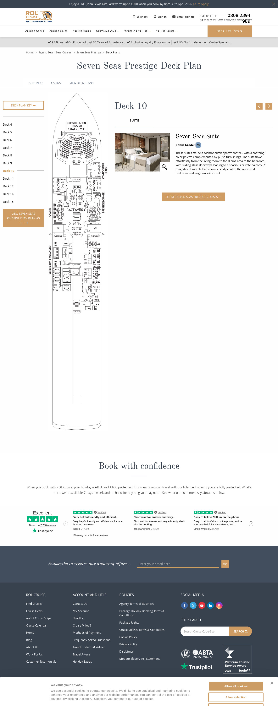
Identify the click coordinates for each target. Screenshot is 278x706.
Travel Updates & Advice (89, 647)
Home (29, 52)
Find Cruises (34, 604)
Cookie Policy (128, 637)
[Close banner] (272, 656)
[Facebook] (184, 605)
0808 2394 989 (239, 15)
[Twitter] (193, 605)
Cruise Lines (58, 31)
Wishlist (140, 17)
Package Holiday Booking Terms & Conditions (141, 613)
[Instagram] (219, 605)
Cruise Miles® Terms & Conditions (141, 630)
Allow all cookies (236, 659)
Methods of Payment (87, 632)
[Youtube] (201, 605)
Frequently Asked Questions (91, 640)
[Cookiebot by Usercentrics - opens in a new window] (25, 698)
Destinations (107, 31)
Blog (29, 640)
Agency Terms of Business (136, 604)
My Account (81, 611)
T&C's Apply (201, 4)
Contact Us (80, 604)
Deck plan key (21, 105)
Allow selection (235, 670)
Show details (203, 698)
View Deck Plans (81, 82)
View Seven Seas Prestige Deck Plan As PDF (23, 218)
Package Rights (129, 622)
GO (225, 564)
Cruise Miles (167, 31)
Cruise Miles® (82, 625)
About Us (32, 647)
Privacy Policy (128, 644)
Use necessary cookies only (236, 681)
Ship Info (35, 82)
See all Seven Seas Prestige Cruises (192, 197)
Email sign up (183, 17)
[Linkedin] (210, 605)
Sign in (160, 17)
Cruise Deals (34, 31)
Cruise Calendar (36, 625)
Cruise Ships (82, 31)
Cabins (56, 82)
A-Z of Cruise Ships (38, 618)
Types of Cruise (138, 31)
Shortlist (78, 618)
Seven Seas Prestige (88, 52)
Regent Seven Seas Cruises (54, 52)
